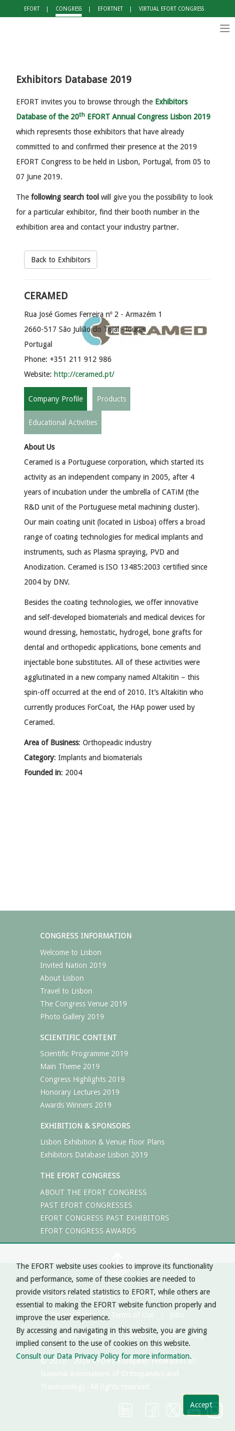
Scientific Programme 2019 (84, 1053)
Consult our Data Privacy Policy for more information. (104, 1356)
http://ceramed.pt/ (84, 374)
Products (111, 399)
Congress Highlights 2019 (82, 1079)
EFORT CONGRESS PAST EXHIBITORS (104, 1218)
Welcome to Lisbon (70, 952)
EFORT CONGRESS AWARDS (88, 1230)
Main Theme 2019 (70, 1066)
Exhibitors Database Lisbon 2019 (94, 1154)
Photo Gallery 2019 (72, 1016)
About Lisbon (62, 978)
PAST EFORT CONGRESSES (86, 1205)
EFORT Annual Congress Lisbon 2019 (140, 116)
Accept (201, 1404)
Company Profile (55, 399)
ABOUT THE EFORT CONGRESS (93, 1192)
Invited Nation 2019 (73, 965)
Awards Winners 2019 (76, 1105)
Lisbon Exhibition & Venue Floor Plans (102, 1142)
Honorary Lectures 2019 (80, 1092)
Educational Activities (62, 422)
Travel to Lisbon (66, 991)
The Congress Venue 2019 (83, 1004)
